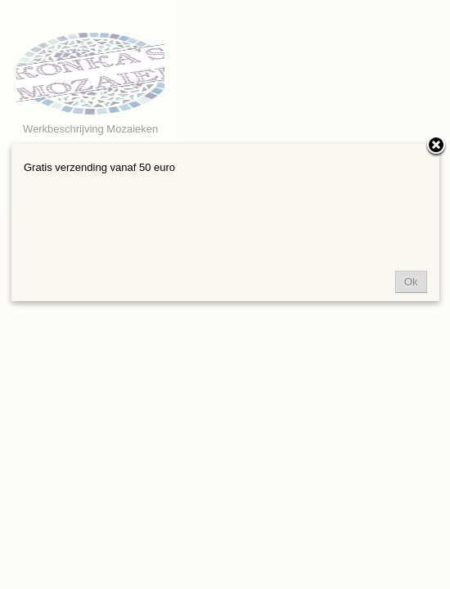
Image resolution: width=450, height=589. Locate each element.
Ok (411, 282)
